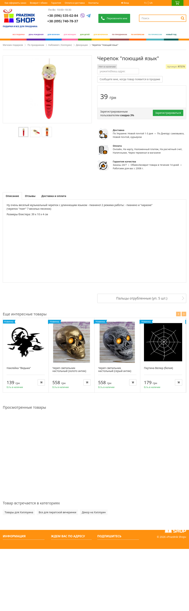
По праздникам (36, 45)
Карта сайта (12, 599)
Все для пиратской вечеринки (57, 512)
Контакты (93, 2)
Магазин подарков (13, 45)
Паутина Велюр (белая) (158, 368)
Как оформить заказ (15, 2)
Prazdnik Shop (176, 599)
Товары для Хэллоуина (19, 512)
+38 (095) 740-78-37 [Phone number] (62, 21)
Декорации (82, 45)
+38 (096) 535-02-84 (62, 15)
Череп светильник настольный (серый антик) (114, 369)
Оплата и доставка (75, 2)
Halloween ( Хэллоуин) (60, 45)
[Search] (182, 18)
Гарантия (56, 2)
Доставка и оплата (53, 196)
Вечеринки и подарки (18, 587)
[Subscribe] (136, 544)
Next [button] (184, 314)
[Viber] (82, 16)
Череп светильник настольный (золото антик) (69, 369)
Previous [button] (178, 314)
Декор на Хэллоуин (94, 512)
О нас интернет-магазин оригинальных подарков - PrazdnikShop (21, 553)
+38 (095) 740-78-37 (66, 563)
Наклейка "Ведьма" (19, 368)
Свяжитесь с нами (16, 544)
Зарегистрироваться (168, 113)
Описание (12, 196)
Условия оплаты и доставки (22, 563)
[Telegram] (88, 16)
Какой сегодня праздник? (21, 593)
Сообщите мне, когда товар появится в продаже (130, 79)
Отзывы (30, 196)
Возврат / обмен (38, 2)
